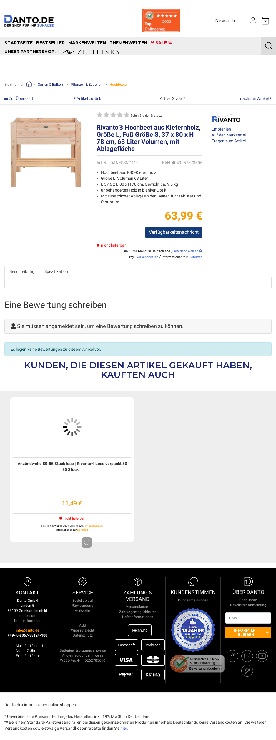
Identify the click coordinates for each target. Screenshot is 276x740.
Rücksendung (82, 606)
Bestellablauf (82, 601)
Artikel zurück (87, 98)
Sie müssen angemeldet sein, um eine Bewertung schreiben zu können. (100, 326)
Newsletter (226, 20)
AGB (82, 625)
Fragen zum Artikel (229, 141)
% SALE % (161, 42)
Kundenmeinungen (193, 600)
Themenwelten (128, 42)
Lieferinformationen (137, 617)
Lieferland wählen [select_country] (187, 251)
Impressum (27, 616)
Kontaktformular (27, 621)
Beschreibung (21, 271)
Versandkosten (147, 257)
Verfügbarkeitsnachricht (174, 232)
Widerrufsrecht (82, 630)
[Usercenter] (253, 20)
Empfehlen (221, 129)
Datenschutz (83, 635)
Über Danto (248, 600)
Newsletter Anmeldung (248, 605)
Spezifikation (56, 271)
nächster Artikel (256, 98)
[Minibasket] (265, 20)
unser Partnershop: (61, 51)
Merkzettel (82, 611)
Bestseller (50, 42)
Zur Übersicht (18, 98)
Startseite (18, 42)
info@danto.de (27, 630)
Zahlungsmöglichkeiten (138, 612)
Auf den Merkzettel (229, 135)
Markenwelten (87, 42)
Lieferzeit (195, 257)
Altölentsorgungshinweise (82, 655)
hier (123, 728)
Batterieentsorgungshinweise (83, 650)
